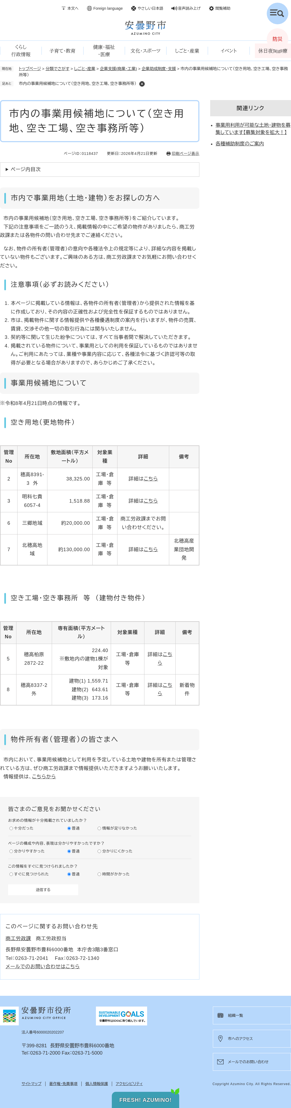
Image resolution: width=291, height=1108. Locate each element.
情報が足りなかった (119, 828)
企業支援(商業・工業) (118, 68)
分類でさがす (58, 68)
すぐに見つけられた (31, 874)
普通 (76, 828)
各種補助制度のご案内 (240, 143)
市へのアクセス (240, 1039)
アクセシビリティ (129, 1084)
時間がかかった (116, 874)
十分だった (24, 828)
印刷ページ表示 (185, 153)
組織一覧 (235, 1015)
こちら (151, 479)
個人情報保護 (96, 1084)
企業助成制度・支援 (158, 68)
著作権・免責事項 (63, 1084)
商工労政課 (18, 938)
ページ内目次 (26, 169)
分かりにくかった (117, 851)
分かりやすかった (29, 851)
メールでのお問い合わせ (248, 1062)
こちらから (44, 776)
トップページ (30, 68)
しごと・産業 (84, 68)
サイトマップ (31, 1084)
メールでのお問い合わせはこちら (43, 966)
